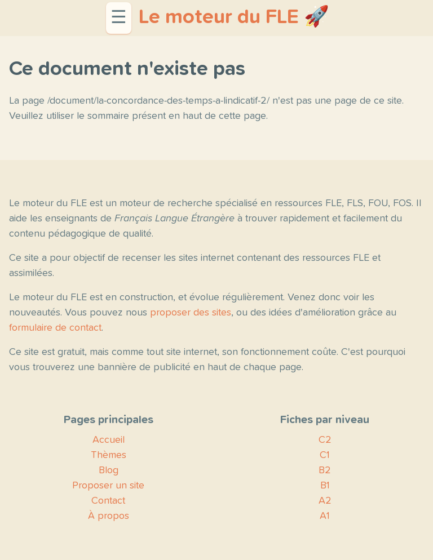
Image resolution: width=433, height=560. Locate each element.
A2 (325, 501)
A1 (325, 516)
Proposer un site (108, 486)
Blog (108, 470)
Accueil (108, 440)
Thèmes (108, 455)
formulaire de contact (55, 328)
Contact (108, 501)
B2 (325, 470)
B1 (325, 486)
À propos (108, 516)
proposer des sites (190, 313)
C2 (325, 440)
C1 (325, 455)
